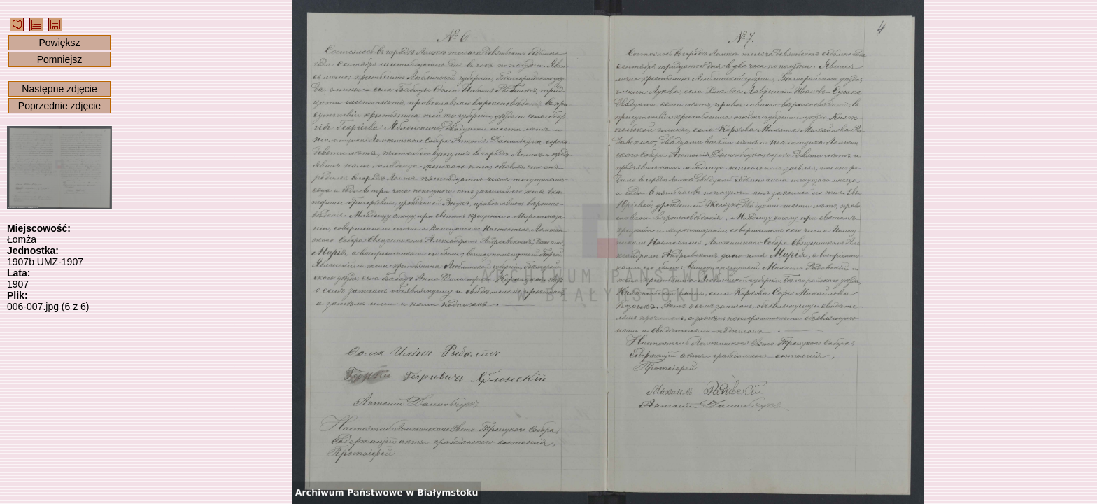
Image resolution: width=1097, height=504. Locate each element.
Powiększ (59, 42)
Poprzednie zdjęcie (59, 105)
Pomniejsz (60, 59)
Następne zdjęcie (59, 88)
